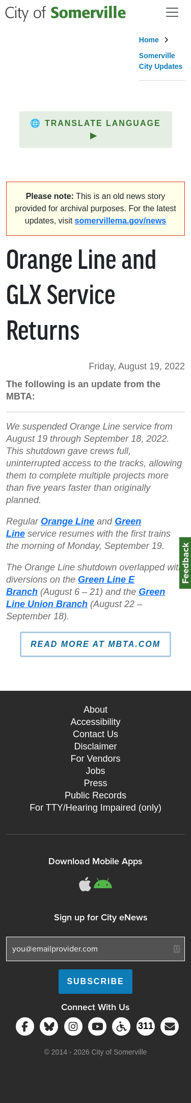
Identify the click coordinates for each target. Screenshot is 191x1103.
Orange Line (67, 521)
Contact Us (95, 734)
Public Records (95, 795)
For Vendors (95, 759)
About (95, 710)
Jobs (95, 771)
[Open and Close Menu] (172, 12)
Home (149, 40)
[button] (95, 129)
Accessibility (95, 722)
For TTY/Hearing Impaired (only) (95, 808)
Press (95, 783)
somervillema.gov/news (121, 220)
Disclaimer (95, 746)
